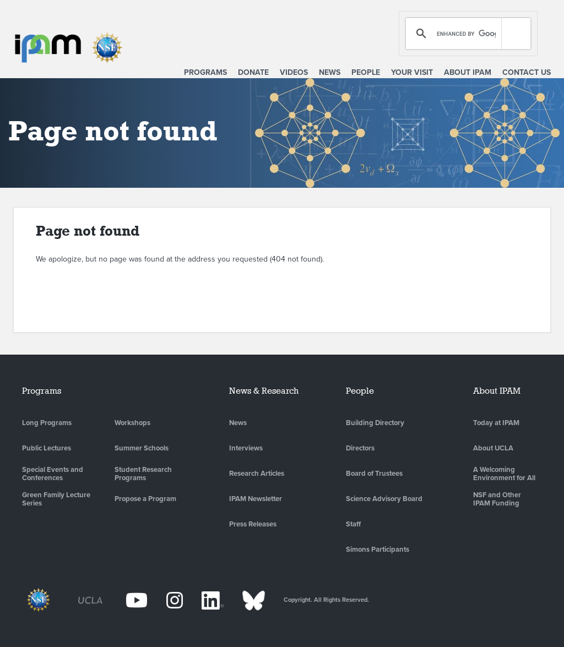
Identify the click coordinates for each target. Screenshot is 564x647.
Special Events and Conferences (52, 474)
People (365, 72)
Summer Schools (142, 448)
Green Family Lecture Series (56, 499)
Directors (360, 448)
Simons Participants (377, 549)
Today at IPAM (496, 422)
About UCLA (493, 448)
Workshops (132, 422)
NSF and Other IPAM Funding (497, 499)
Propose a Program (145, 498)
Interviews (246, 448)
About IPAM (467, 72)
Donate (253, 72)
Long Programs (47, 422)
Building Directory (375, 422)
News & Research (264, 390)
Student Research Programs (143, 474)
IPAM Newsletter (255, 498)
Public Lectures (46, 448)
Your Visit (412, 72)
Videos (294, 72)
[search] (466, 33)
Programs (205, 72)
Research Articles (256, 473)
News (329, 72)
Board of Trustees (374, 473)
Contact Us (526, 72)
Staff (353, 524)
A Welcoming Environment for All (504, 474)
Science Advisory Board (384, 498)
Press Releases (252, 524)
